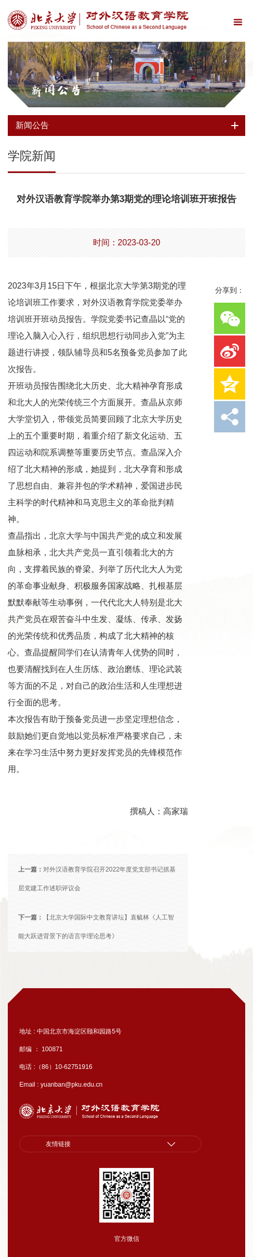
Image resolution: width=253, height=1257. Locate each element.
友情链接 (58, 1144)
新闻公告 (56, 90)
